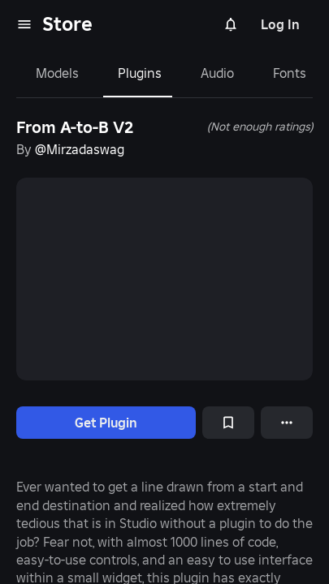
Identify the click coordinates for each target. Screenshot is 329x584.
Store (67, 23)
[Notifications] (230, 24)
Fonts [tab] (289, 73)
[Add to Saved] (228, 422)
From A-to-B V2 (74, 127)
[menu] (24, 24)
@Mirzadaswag (79, 149)
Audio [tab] (217, 73)
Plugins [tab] (140, 73)
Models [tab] (57, 73)
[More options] (287, 422)
